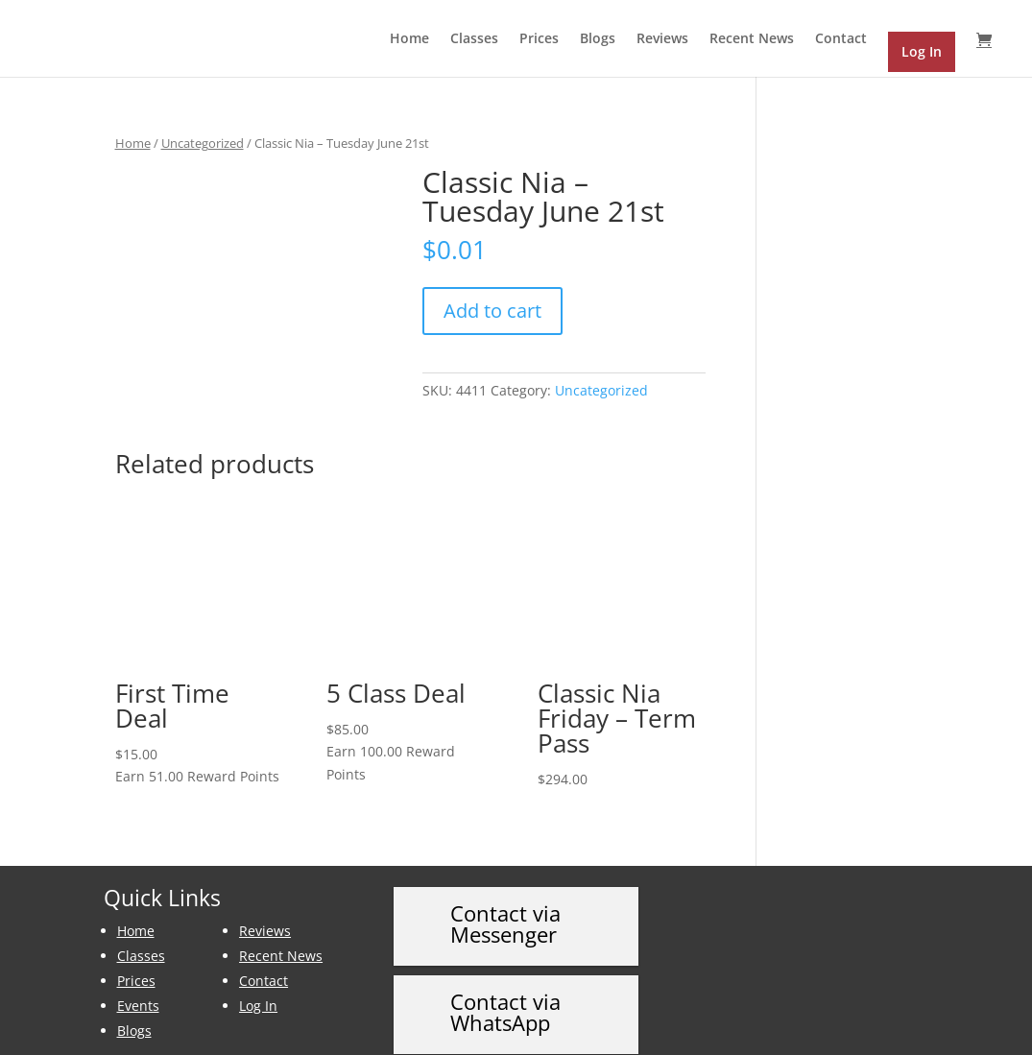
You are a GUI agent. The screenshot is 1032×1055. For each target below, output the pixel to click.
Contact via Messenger (505, 901)
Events (138, 983)
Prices (539, 39)
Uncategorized (202, 143)
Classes (474, 39)
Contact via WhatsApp (505, 991)
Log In (258, 983)
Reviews (662, 39)
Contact (841, 39)
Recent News (751, 39)
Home (409, 39)
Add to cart (492, 311)
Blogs (597, 39)
